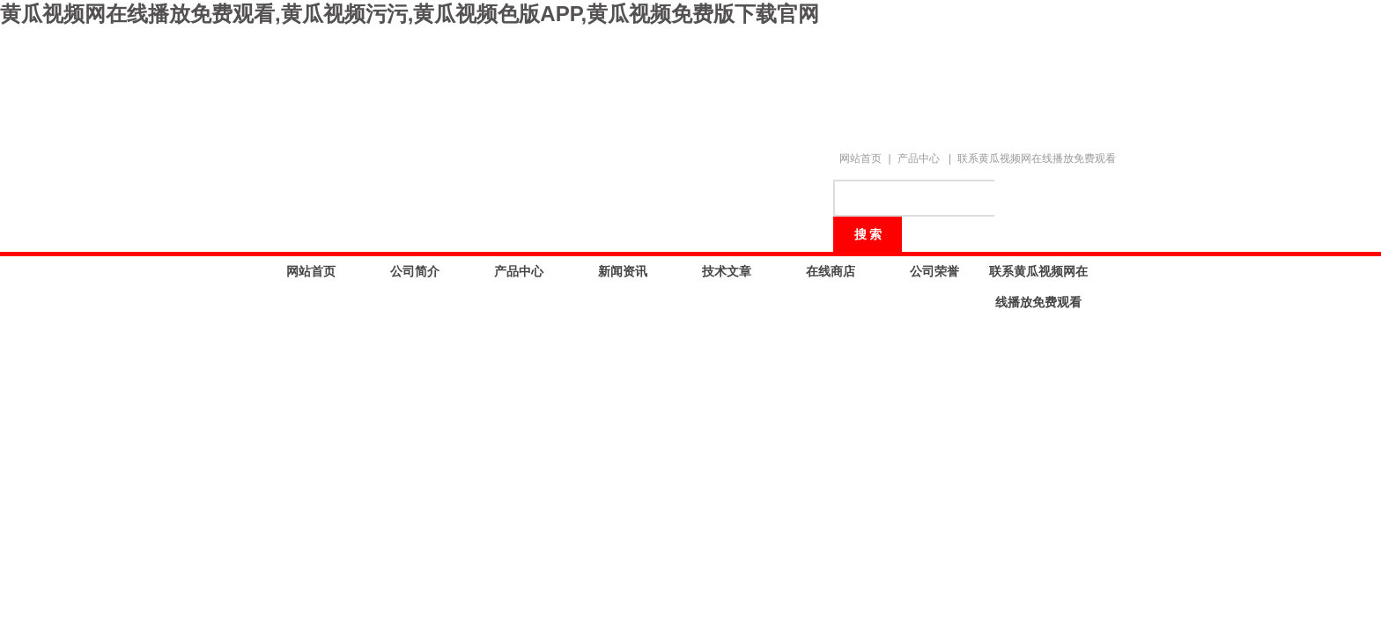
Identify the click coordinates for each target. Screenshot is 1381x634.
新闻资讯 (622, 271)
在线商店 (830, 271)
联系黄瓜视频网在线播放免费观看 (1036, 158)
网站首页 (860, 158)
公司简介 (414, 271)
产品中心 (918, 158)
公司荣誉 (934, 271)
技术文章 (726, 271)
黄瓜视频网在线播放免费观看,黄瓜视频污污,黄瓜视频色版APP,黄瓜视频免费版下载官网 (409, 14)
